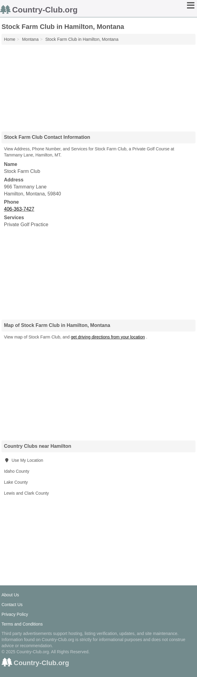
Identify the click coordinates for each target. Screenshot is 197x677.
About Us (10, 594)
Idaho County (16, 471)
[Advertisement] (98, 86)
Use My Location (23, 460)
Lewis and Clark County (26, 493)
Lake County (16, 482)
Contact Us (12, 604)
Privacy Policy (15, 614)
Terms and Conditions (22, 624)
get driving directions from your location (108, 337)
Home (9, 39)
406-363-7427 (19, 209)
